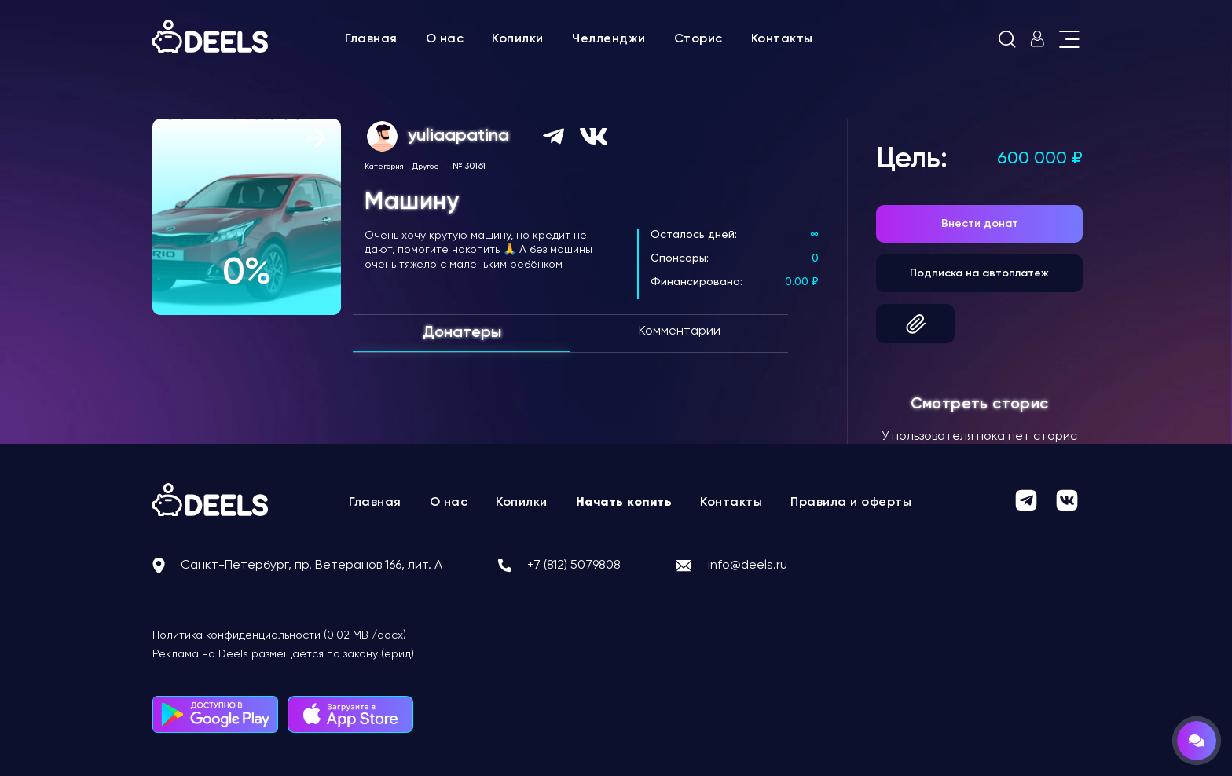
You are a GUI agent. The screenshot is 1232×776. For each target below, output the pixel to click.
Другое (425, 166)
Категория (384, 166)
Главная (371, 39)
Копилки (518, 39)
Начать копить (624, 502)
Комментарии (679, 331)
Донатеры (462, 333)
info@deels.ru (747, 565)
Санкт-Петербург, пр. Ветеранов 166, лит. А (311, 565)
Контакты (782, 39)
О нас (445, 39)
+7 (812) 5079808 (574, 565)
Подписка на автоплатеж (979, 273)
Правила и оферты (850, 502)
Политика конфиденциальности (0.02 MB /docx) (279, 635)
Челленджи (609, 39)
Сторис (698, 39)
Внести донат (979, 223)
